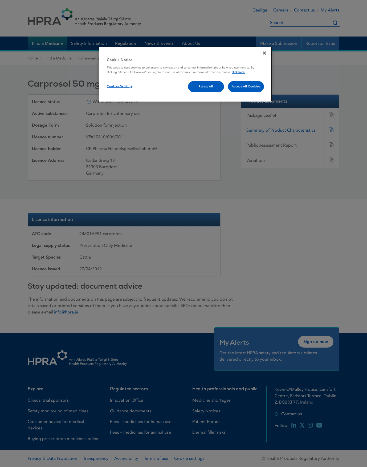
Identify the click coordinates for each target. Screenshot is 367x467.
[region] (185, 74)
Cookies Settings (119, 86)
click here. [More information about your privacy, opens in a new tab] (238, 72)
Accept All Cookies (246, 86)
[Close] (264, 53)
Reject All (206, 86)
